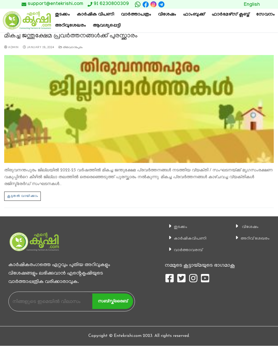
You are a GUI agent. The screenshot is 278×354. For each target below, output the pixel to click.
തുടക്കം (176, 227)
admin (11, 47)
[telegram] (161, 4)
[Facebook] (146, 4)
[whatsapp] (138, 4)
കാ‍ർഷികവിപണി (187, 238)
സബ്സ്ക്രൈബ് (113, 300)
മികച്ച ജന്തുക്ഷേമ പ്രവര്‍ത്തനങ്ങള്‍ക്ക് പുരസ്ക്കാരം (68, 36)
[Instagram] (153, 4)
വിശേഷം (246, 227)
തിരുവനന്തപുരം (71, 47)
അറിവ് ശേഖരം (252, 238)
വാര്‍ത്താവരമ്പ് (185, 250)
